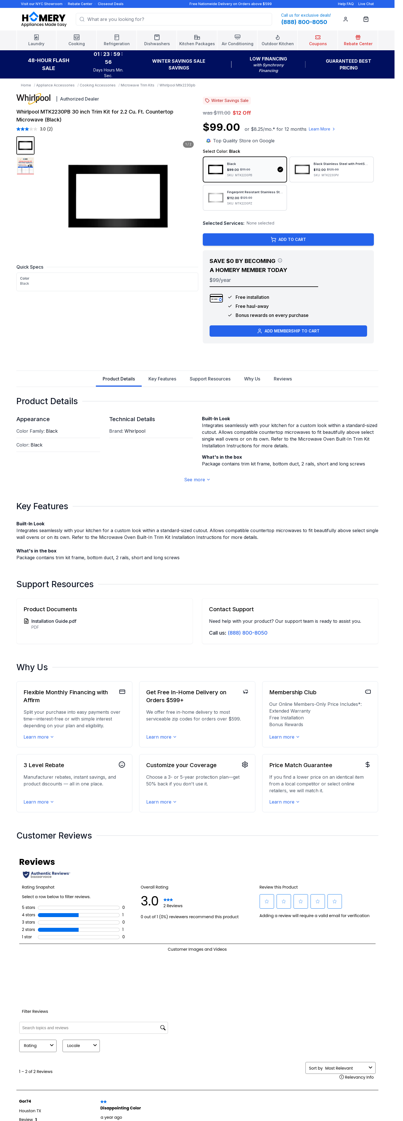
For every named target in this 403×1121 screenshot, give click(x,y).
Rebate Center (80, 4)
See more (197, 479)
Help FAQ (346, 4)
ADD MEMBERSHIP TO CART (288, 331)
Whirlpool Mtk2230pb (177, 85)
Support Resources (210, 379)
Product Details (119, 381)
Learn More (322, 129)
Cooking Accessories (98, 85)
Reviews (283, 379)
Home (26, 85)
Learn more (38, 737)
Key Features (162, 379)
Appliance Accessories (55, 85)
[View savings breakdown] (280, 260)
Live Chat (366, 4)
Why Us (252, 379)
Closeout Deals (111, 4)
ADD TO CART (288, 239)
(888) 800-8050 (248, 633)
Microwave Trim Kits (137, 85)
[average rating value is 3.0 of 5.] (31, 129)
